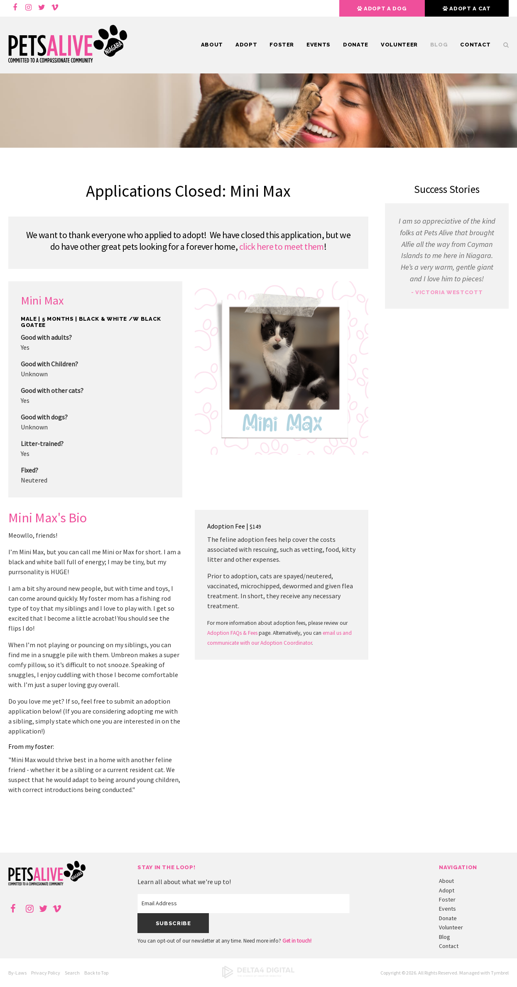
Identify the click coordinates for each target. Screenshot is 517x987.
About (212, 44)
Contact (475, 44)
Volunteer (399, 44)
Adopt (246, 44)
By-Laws (17, 973)
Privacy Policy (45, 973)
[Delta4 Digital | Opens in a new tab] (258, 976)
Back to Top (96, 973)
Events (318, 44)
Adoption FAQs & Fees (232, 632)
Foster (282, 44)
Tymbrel (500, 973)
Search (503, 44)
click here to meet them (281, 246)
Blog (439, 44)
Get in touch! (296, 940)
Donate (355, 44)
